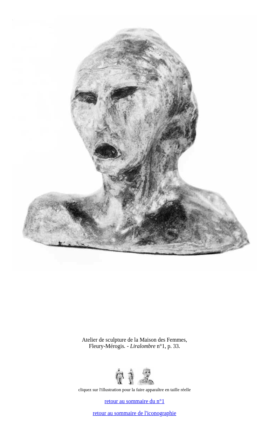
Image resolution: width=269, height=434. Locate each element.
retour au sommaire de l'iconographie (134, 413)
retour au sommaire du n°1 (135, 401)
